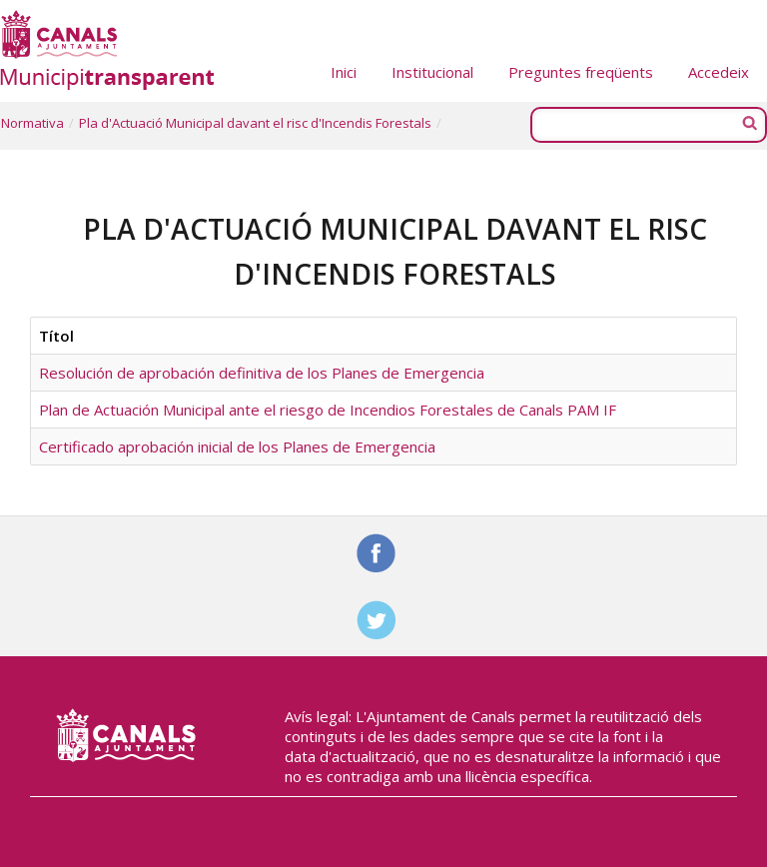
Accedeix (718, 72)
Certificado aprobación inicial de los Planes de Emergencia (237, 446)
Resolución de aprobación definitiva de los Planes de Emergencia (261, 373)
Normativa (32, 123)
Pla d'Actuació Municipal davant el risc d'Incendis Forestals (255, 123)
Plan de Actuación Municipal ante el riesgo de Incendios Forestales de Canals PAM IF (327, 410)
